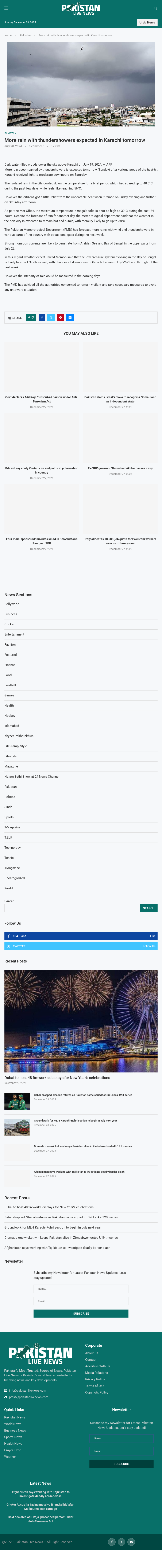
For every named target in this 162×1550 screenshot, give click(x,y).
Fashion (10, 645)
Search (9, 901)
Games (9, 695)
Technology (12, 848)
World (8, 888)
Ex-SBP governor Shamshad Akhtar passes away (120, 468)
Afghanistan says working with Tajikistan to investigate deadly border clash (79, 1171)
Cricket (9, 624)
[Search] (155, 8)
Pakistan (25, 35)
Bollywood (11, 604)
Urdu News (147, 22)
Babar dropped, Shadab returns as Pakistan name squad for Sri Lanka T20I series (83, 1095)
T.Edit (8, 837)
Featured (10, 655)
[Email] (131, 1542)
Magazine (11, 766)
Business (10, 614)
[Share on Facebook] (42, 317)
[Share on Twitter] (51, 317)
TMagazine (12, 868)
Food (8, 675)
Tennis (9, 858)
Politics (9, 797)
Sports (9, 817)
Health (9, 705)
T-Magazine (12, 827)
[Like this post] (32, 317)
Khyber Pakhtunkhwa (19, 736)
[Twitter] (121, 1542)
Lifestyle (10, 756)
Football (10, 685)
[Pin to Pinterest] (60, 317)
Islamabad (11, 726)
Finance (9, 665)
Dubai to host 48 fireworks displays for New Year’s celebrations (57, 1077)
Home (8, 35)
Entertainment (14, 634)
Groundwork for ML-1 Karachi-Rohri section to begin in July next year (75, 1120)
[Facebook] (112, 1542)
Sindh (8, 807)
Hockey (9, 716)
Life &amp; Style (15, 746)
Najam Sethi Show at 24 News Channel (31, 776)
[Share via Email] (70, 317)
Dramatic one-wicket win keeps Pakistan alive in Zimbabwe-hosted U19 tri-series (83, 1146)
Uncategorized (14, 878)
